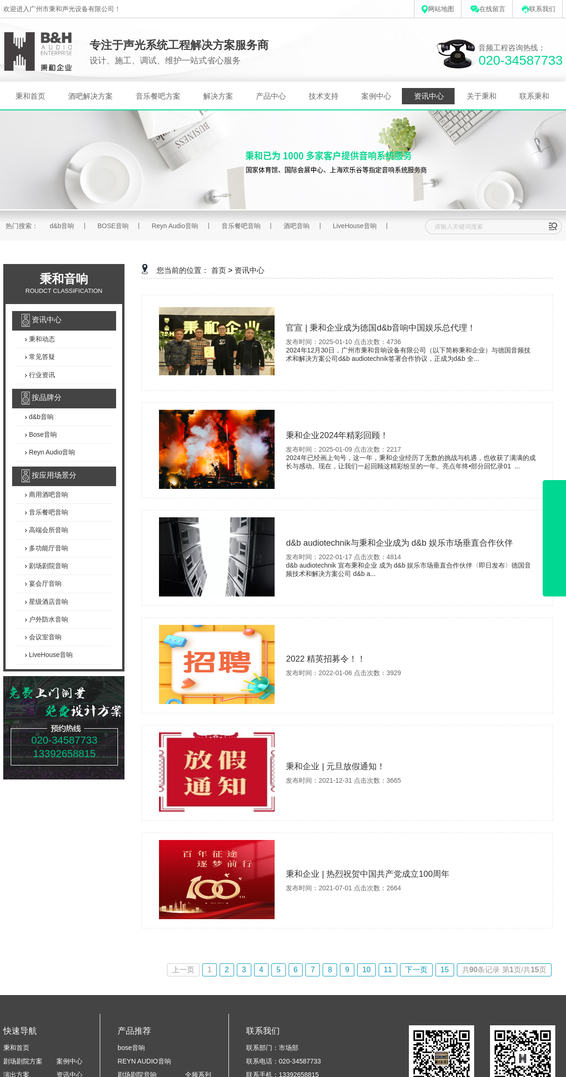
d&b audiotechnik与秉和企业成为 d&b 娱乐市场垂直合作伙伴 (399, 543)
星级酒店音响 (47, 601)
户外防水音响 (47, 619)
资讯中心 (429, 96)
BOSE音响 (113, 226)
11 (388, 970)
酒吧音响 (296, 226)
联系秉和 (534, 96)
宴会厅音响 (44, 584)
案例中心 (376, 96)
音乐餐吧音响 (241, 226)
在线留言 (487, 9)
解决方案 (218, 96)
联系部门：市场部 (272, 1047)
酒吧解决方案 (90, 96)
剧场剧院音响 (47, 565)
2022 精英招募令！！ (326, 659)
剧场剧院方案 (22, 1061)
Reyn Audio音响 (175, 226)
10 (366, 970)
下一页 (416, 970)
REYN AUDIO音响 (144, 1061)
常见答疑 (41, 357)
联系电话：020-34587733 (283, 1061)
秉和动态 (41, 339)
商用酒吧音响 (47, 494)
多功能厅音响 (47, 548)
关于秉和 (482, 96)
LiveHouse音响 (355, 226)
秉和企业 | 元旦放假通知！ (335, 766)
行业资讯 (41, 375)
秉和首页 (30, 96)
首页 (218, 270)
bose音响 (131, 1047)
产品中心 (271, 96)
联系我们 (538, 9)
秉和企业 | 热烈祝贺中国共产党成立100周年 (367, 874)
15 (445, 970)
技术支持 (323, 96)
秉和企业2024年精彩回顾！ (337, 435)
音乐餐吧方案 (158, 96)
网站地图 (437, 9)
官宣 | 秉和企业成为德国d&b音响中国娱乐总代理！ (381, 327)
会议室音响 (44, 637)
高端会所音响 (47, 530)
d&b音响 (61, 226)
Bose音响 (42, 434)
